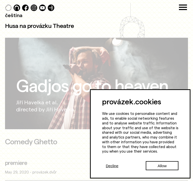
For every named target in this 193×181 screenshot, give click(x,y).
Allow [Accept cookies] (162, 166)
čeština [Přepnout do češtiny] (13, 15)
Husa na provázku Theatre (39, 26)
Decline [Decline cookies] (112, 166)
